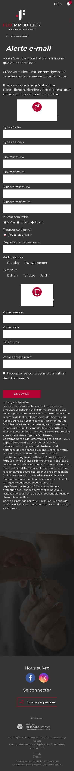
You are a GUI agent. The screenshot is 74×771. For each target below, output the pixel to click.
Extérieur (10, 270)
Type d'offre (12, 127)
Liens (32, 748)
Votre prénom (13, 312)
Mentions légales (34, 744)
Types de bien (13, 142)
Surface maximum (17, 202)
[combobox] (37, 134)
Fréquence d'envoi (17, 229)
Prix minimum (13, 157)
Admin (40, 748)
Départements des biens (21, 242)
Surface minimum (16, 187)
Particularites (13, 257)
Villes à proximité (15, 217)
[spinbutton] (37, 163)
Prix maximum (14, 172)
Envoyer (21, 393)
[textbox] (37, 134)
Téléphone (11, 342)
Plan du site (16, 744)
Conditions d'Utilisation (43, 504)
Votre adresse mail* (17, 357)
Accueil (10, 36)
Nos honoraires (55, 744)
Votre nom (11, 327)
